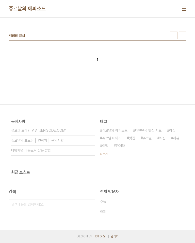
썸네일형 (173, 35)
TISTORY (99, 236)
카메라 (120, 146)
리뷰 (176, 138)
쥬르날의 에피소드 (27, 9)
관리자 (115, 236)
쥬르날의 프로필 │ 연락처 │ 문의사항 (37, 140)
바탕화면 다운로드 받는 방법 (31, 150)
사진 (162, 138)
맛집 (132, 138)
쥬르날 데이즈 (111, 138)
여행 (105, 146)
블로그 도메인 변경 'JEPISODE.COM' (38, 130)
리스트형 (182, 35)
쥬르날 (147, 138)
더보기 (104, 154)
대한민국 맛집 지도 (148, 130)
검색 (90, 204)
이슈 (172, 130)
